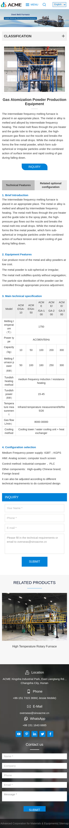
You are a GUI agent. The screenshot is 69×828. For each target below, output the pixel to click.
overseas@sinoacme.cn (34, 712)
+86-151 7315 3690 (25, 698)
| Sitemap (63, 823)
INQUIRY (34, 166)
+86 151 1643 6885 (35, 725)
